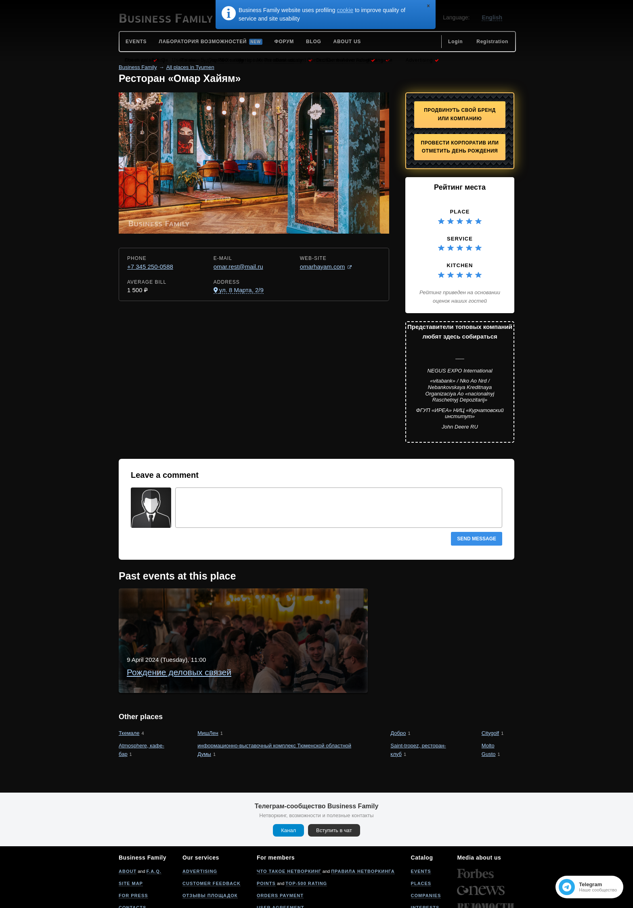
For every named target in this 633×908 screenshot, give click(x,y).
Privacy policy (278, 876)
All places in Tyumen (190, 67)
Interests (425, 864)
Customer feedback (211, 839)
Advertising (199, 827)
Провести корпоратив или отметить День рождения (460, 147)
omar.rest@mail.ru (238, 266)
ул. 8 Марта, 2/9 (241, 290)
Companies (426, 851)
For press (133, 851)
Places (421, 839)
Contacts (132, 864)
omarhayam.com (322, 266)
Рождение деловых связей (238, 605)
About (127, 827)
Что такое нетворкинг (289, 827)
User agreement (280, 864)
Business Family (138, 67)
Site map (131, 839)
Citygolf (490, 689)
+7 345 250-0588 (150, 266)
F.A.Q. (154, 827)
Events (421, 827)
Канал (288, 787)
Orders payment (280, 851)
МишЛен (207, 689)
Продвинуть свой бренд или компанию (460, 114)
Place (460, 212)
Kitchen (460, 265)
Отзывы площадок (210, 851)
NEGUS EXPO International (459, 371)
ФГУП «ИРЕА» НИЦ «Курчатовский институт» (459, 413)
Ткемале (129, 689)
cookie (345, 10)
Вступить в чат (334, 787)
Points (266, 839)
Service (460, 239)
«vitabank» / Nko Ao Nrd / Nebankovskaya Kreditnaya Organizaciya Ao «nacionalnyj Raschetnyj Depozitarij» (460, 390)
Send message (476, 539)
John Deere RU (460, 427)
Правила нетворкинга (362, 827)
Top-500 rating (306, 839)
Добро (398, 689)
